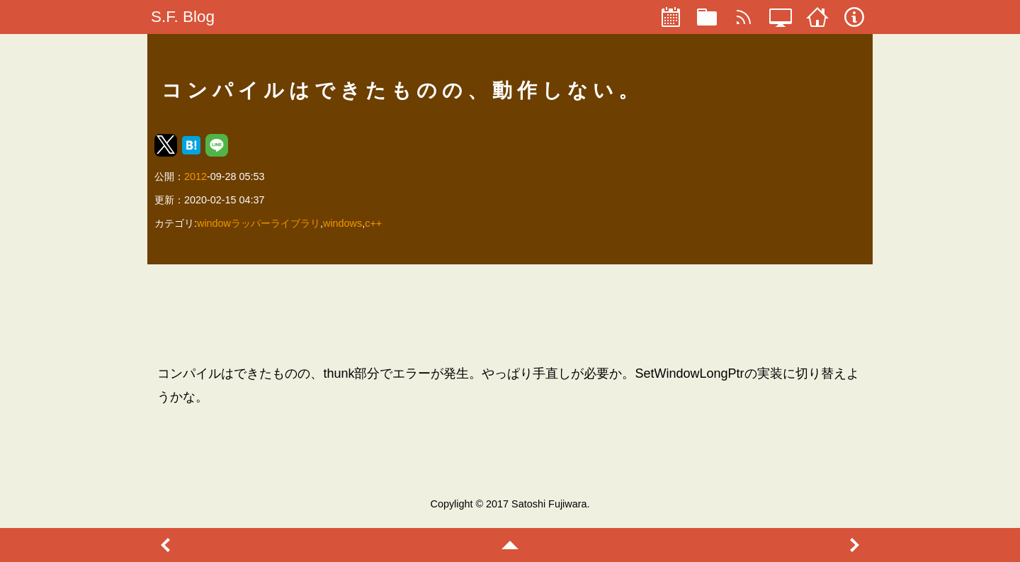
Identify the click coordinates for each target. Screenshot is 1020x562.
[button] (165, 145)
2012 (195, 176)
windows (342, 223)
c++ (373, 223)
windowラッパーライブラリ (258, 223)
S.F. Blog (183, 17)
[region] (509, 314)
